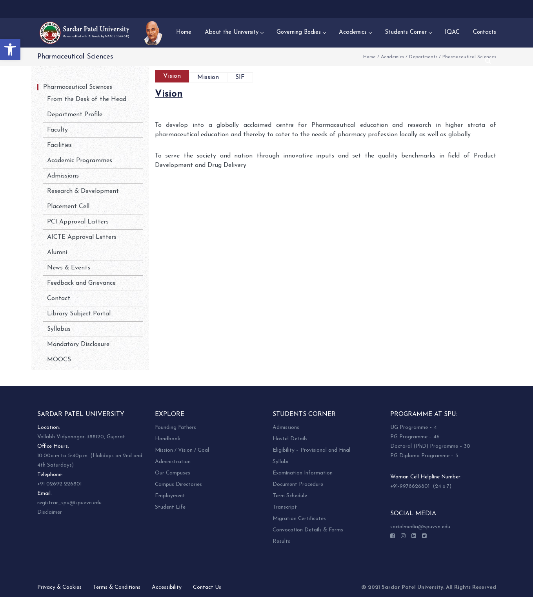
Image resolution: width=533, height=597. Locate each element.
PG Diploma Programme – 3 (424, 455)
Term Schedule (290, 495)
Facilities (59, 145)
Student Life (170, 507)
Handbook (167, 438)
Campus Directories (178, 484)
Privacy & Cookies (59, 587)
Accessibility (167, 587)
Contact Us (207, 587)
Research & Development (83, 191)
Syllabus (59, 329)
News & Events (68, 268)
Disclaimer (49, 512)
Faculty (57, 130)
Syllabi (280, 461)
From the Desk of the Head (86, 99)
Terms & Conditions (116, 587)
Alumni (57, 252)
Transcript (285, 507)
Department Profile (74, 115)
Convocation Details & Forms (308, 530)
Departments (423, 57)
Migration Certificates (299, 518)
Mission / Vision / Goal (182, 450)
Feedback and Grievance (81, 283)
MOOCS (59, 360)
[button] (10, 49)
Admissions (63, 176)
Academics (392, 57)
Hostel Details (290, 438)
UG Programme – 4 (413, 427)
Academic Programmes (79, 160)
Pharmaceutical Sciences (77, 87)
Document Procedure (298, 484)
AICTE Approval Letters (81, 237)
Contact (58, 298)
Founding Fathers (175, 427)
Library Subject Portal (79, 314)
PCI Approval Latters (78, 222)
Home (369, 57)
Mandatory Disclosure (78, 344)
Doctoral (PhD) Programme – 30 (430, 446)
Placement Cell (68, 206)
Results (281, 541)
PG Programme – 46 (415, 437)
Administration (173, 461)
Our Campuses (172, 473)
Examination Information (303, 473)
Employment (170, 495)
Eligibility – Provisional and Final (311, 450)
